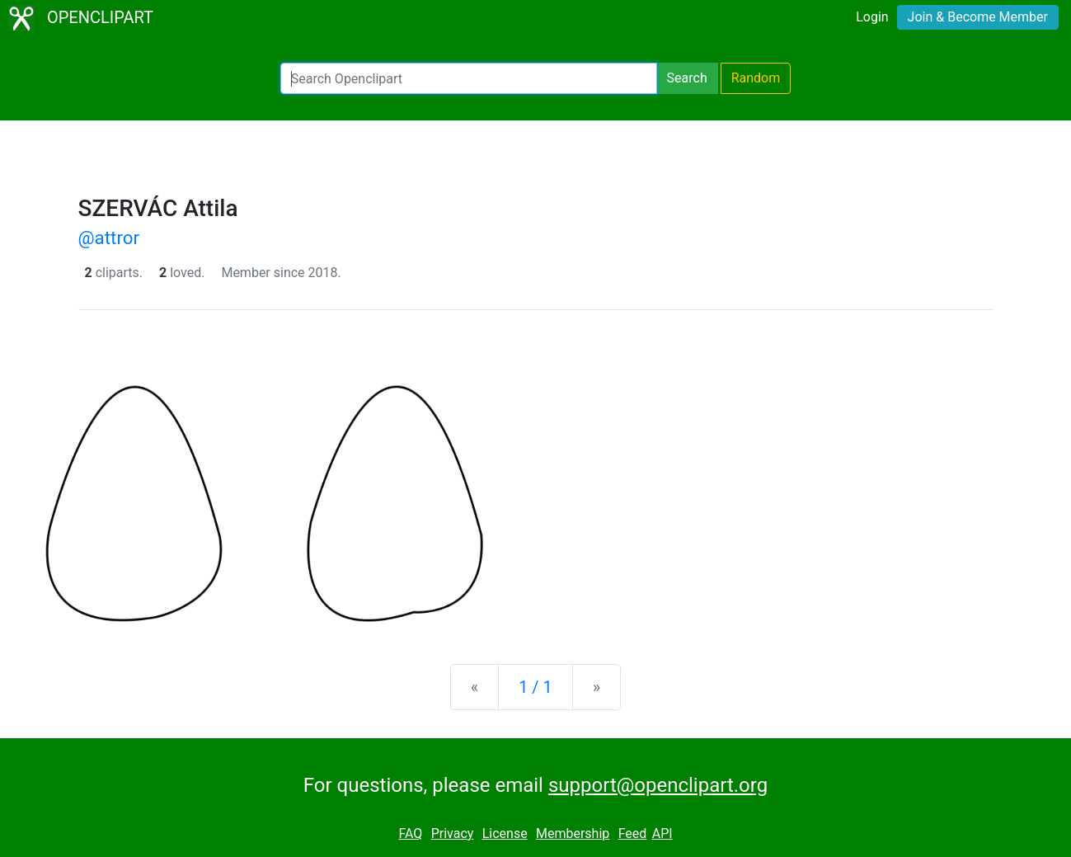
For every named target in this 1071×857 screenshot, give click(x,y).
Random (756, 78)
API (662, 833)
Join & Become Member (978, 17)
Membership (572, 833)
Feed (632, 833)
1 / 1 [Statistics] (535, 687)
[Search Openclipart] (468, 78)
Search (687, 78)
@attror (109, 237)
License (505, 833)
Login (872, 17)
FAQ (410, 833)
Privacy (452, 833)
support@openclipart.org (658, 785)
